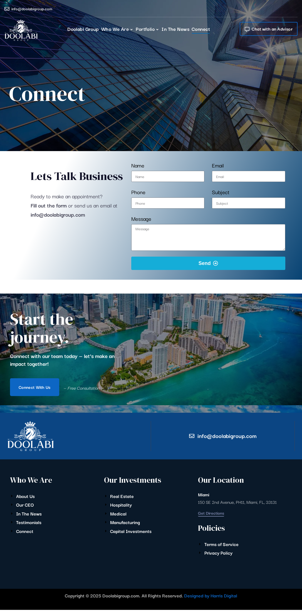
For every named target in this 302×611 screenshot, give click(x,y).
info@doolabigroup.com (31, 9)
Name (137, 165)
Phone (138, 192)
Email (218, 165)
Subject (220, 192)
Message (141, 218)
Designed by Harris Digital (210, 596)
